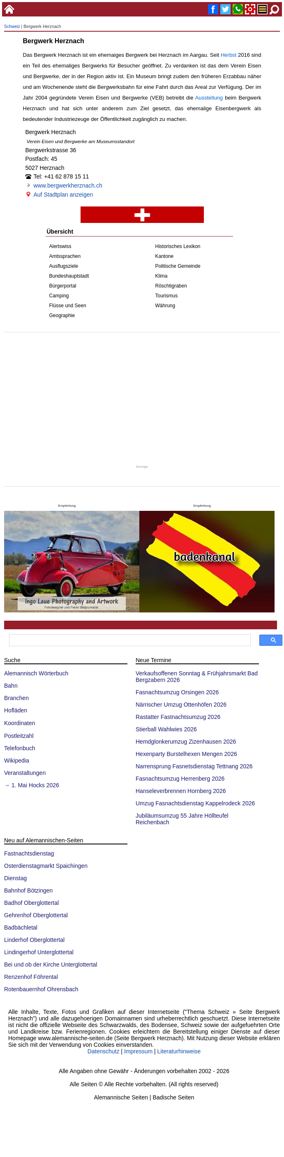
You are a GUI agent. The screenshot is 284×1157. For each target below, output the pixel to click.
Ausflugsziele (64, 266)
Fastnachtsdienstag (29, 853)
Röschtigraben (171, 286)
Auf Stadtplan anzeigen (63, 194)
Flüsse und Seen (67, 305)
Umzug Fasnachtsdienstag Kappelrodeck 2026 (195, 803)
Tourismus (166, 296)
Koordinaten (19, 723)
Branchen (16, 698)
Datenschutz (104, 1051)
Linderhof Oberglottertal (34, 940)
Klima (161, 276)
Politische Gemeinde (178, 266)
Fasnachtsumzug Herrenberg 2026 (180, 778)
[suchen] (129, 640)
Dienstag (15, 878)
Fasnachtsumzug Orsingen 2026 (177, 692)
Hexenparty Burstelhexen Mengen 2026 (186, 754)
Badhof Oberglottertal (31, 903)
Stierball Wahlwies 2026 (166, 729)
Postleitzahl (19, 736)
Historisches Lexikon (178, 246)
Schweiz (12, 26)
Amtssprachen (65, 256)
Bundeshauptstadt (69, 276)
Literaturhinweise (179, 1051)
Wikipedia (16, 760)
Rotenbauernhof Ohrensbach (41, 989)
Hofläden (15, 710)
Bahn (11, 685)
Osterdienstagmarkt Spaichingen (46, 866)
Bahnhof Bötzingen (28, 890)
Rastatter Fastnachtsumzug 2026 (178, 717)
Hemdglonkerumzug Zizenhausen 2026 (186, 741)
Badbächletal (20, 927)
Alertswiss (60, 246)
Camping (59, 296)
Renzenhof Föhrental (31, 977)
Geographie (62, 315)
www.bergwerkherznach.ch (68, 185)
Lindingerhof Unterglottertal (39, 952)
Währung (165, 305)
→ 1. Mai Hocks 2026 (31, 785)
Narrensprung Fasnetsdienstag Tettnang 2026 (194, 766)
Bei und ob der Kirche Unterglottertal (50, 964)
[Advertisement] (142, 398)
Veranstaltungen (25, 773)
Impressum (138, 1051)
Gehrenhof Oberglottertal (36, 915)
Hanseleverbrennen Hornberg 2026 (181, 791)
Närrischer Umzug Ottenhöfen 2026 (181, 704)
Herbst (228, 55)
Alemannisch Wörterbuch (36, 673)
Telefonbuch (19, 748)
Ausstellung (209, 98)
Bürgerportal (62, 286)
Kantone (164, 256)
